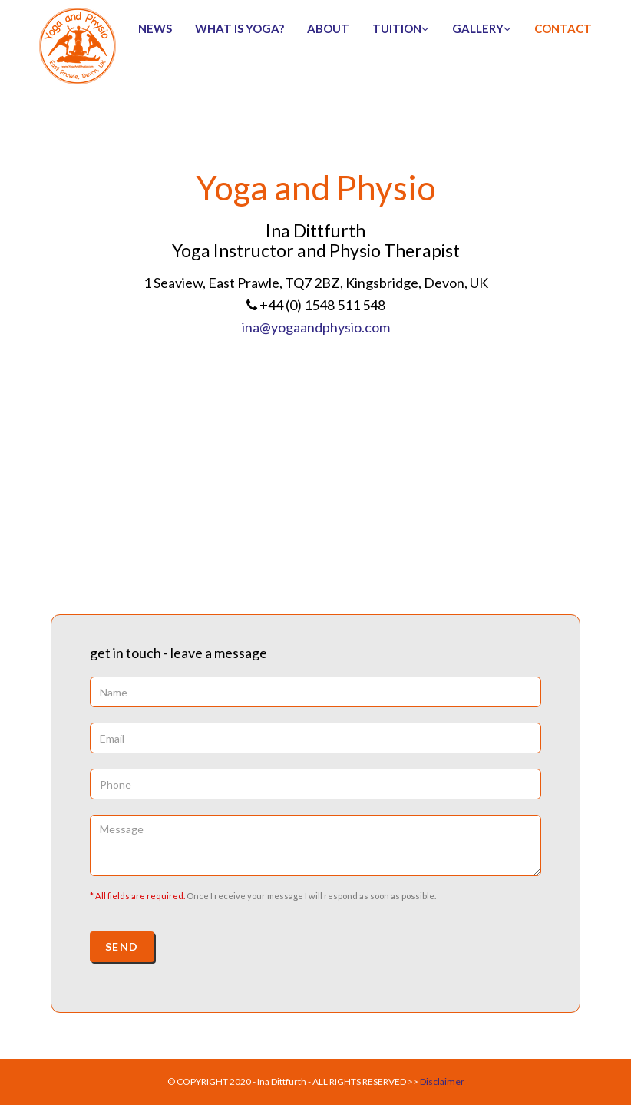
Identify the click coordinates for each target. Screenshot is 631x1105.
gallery (481, 28)
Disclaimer (442, 1081)
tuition (400, 28)
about (328, 28)
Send (122, 946)
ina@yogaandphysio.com (316, 327)
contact (563, 28)
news (155, 28)
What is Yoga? (239, 28)
